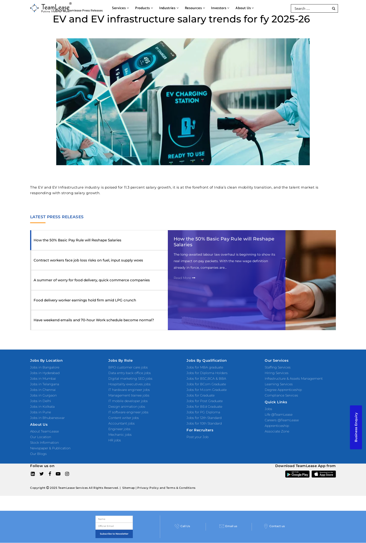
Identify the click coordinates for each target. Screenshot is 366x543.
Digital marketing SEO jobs (130, 378)
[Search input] (311, 8)
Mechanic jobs (120, 434)
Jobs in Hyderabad (45, 373)
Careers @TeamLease (282, 420)
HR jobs (114, 440)
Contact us (274, 526)
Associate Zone (277, 431)
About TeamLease (44, 431)
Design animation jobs (126, 406)
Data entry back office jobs (129, 373)
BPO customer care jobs (128, 367)
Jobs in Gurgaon (43, 395)
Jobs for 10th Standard (204, 423)
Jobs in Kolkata (42, 406)
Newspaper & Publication (50, 448)
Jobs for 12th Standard (204, 418)
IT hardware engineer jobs (129, 390)
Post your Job (197, 437)
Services (120, 8)
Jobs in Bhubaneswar (47, 418)
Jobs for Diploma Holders (207, 373)
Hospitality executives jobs (129, 384)
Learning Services (279, 384)
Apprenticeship (277, 426)
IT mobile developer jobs (128, 401)
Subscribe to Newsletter (114, 533)
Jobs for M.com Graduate (207, 390)
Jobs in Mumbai (43, 378)
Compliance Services (281, 395)
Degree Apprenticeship (283, 390)
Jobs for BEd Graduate (204, 406)
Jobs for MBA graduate (205, 367)
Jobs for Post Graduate (205, 401)
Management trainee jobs (128, 395)
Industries (169, 8)
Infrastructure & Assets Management (294, 378)
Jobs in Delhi (40, 401)
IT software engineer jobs (128, 412)
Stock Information (44, 442)
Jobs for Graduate (201, 395)
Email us (228, 526)
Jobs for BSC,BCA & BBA (206, 378)
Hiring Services (277, 373)
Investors (220, 8)
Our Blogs (38, 454)
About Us (245, 8)
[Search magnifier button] (334, 8)
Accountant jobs (121, 423)
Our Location (40, 437)
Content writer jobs (123, 418)
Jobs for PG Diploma (203, 412)
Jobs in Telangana (44, 384)
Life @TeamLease (278, 414)
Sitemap (128, 487)
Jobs (268, 409)
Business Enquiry (356, 427)
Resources (195, 8)
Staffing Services (278, 367)
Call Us (182, 526)
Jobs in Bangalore (44, 367)
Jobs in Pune (40, 412)
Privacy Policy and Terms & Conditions (166, 487)
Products (144, 8)
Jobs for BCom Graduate (206, 384)
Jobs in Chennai (43, 390)
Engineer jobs (119, 429)
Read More (184, 278)
